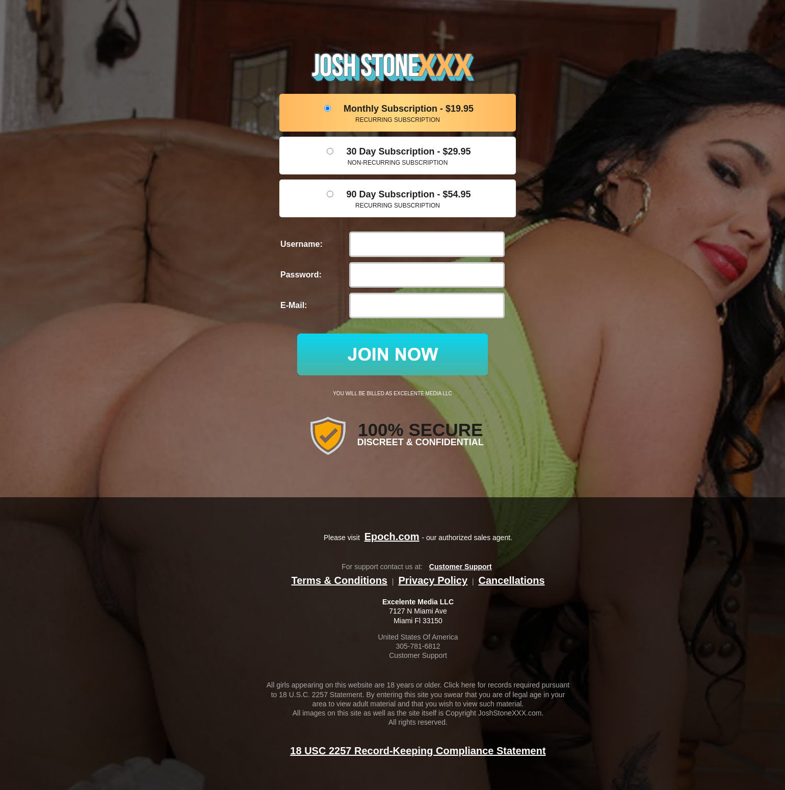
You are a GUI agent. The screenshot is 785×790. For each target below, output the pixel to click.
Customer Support (460, 567)
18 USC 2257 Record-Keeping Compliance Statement (417, 750)
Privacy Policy (432, 580)
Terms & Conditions (339, 580)
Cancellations (511, 580)
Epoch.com (392, 536)
